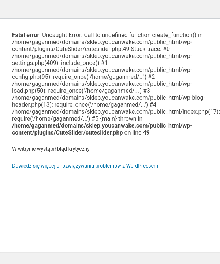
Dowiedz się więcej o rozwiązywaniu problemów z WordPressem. (86, 166)
